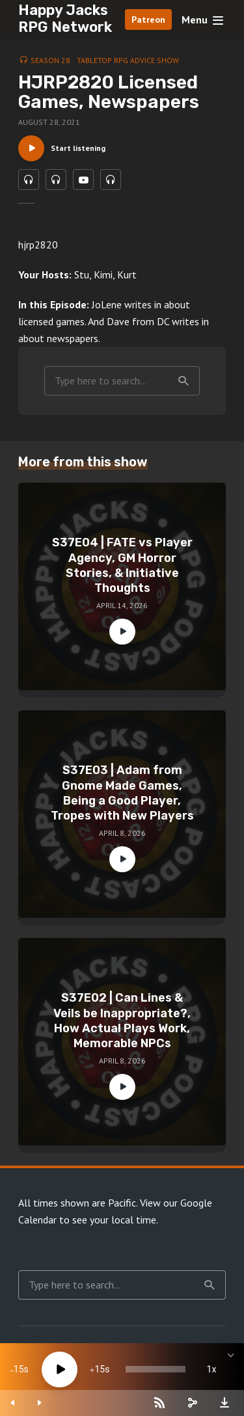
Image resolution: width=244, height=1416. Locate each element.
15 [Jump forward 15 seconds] (99, 1369)
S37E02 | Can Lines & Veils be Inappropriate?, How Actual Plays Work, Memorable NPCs (122, 1020)
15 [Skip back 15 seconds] (19, 1369)
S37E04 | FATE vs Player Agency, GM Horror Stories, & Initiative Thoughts (122, 565)
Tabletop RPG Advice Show (128, 60)
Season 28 (50, 60)
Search (183, 381)
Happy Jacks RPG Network (65, 18)
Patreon (148, 19)
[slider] (155, 1369)
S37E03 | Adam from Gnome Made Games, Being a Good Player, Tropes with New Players (122, 793)
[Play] (59, 1369)
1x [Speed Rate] (212, 1369)
